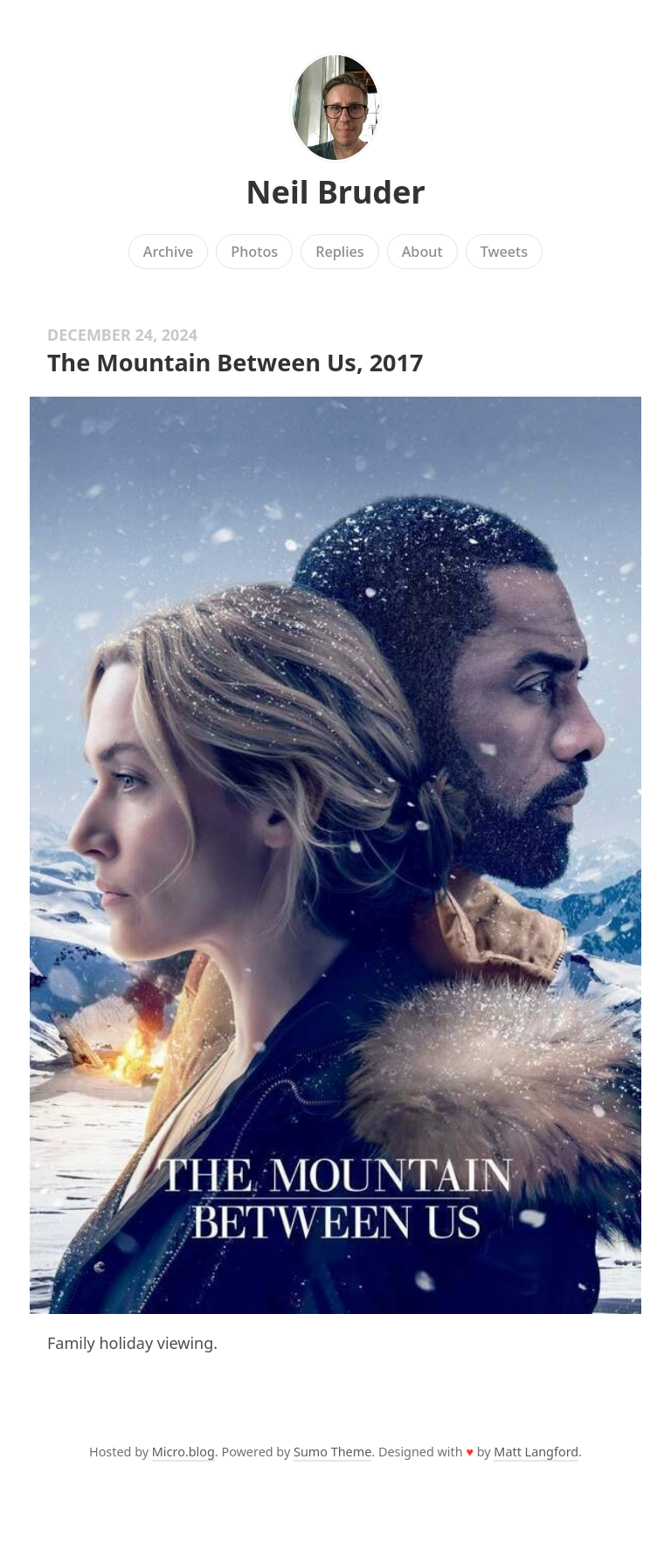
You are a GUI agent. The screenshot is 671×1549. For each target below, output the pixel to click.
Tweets (505, 251)
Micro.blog (183, 1451)
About (422, 251)
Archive (168, 251)
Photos (254, 251)
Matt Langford (536, 1451)
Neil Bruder (335, 191)
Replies (339, 251)
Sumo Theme (332, 1451)
